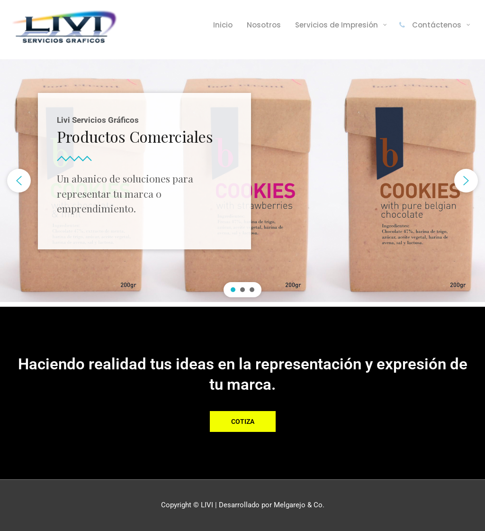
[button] (19, 180)
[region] (242, 180)
